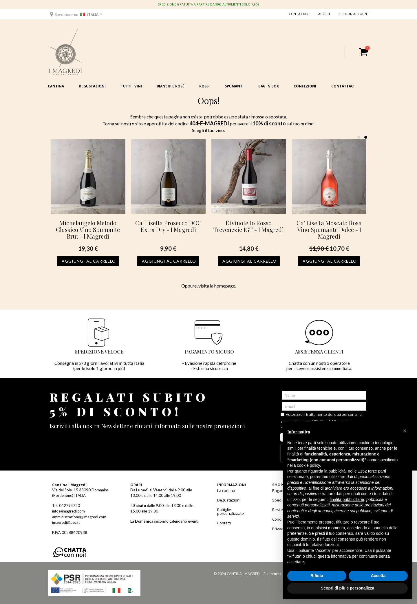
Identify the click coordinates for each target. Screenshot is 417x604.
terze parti (377, 471)
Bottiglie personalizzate (230, 511)
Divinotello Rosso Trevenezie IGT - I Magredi (248, 226)
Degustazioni (92, 86)
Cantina (56, 86)
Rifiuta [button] (316, 575)
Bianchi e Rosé (170, 86)
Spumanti (234, 86)
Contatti (224, 523)
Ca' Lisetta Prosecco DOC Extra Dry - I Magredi (168, 226)
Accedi (324, 14)
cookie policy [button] (308, 465)
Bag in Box (268, 86)
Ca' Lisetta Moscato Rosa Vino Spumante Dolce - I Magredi (329, 229)
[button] (76, 14)
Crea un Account (354, 14)
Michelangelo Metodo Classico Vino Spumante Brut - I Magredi (88, 229)
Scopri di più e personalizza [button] (347, 588)
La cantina (226, 490)
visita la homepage (216, 285)
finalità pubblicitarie (347, 499)
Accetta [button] (378, 575)
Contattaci (299, 14)
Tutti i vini (131, 86)
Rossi (204, 86)
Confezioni (305, 86)
